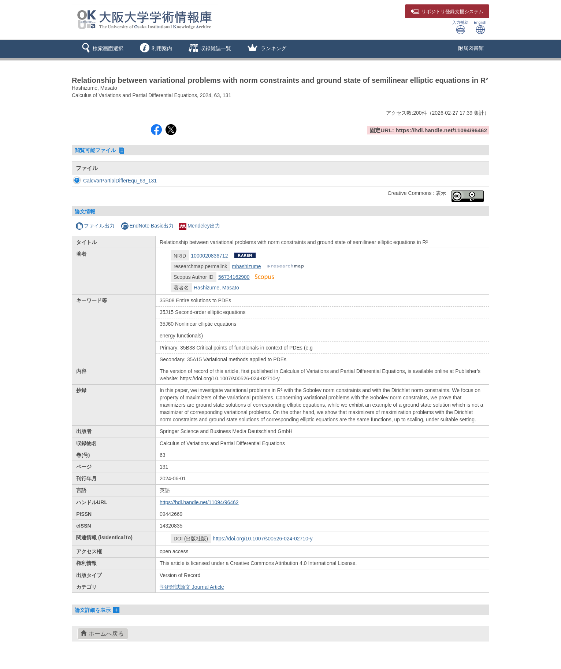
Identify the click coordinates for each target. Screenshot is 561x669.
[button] (101, 49)
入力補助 (460, 27)
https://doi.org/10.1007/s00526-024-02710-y (262, 539)
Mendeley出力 (199, 226)
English (480, 27)
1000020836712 (209, 256)
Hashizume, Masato (216, 288)
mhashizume (246, 266)
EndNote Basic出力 (147, 226)
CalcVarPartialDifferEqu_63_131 (112, 181)
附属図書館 (471, 48)
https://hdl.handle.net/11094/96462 (199, 502)
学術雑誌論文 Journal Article (192, 587)
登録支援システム (447, 11)
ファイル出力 (95, 226)
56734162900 (234, 277)
